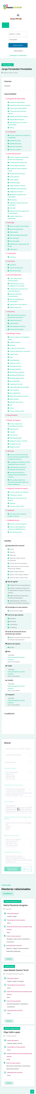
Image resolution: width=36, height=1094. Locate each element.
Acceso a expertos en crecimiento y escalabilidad (19, 136)
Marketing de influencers (16, 375)
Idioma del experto (10, 768)
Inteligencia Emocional (15, 191)
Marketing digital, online (16, 378)
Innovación (10, 261)
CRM (10, 357)
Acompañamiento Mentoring (17, 162)
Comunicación (13, 354)
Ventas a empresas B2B (16, 411)
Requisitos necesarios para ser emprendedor (18, 204)
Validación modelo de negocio (16, 488)
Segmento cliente (14, 447)
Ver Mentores (7, 893)
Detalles (9, 959)
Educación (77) (18, 862)
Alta (18, 825)
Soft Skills (11, 208)
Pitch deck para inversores (16, 326)
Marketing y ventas (12, 333)
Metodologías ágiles (15, 438)
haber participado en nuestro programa (16, 658)
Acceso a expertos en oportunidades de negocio (15, 425)
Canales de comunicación (16, 348)
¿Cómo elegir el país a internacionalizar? (15, 279)
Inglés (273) (18, 774)
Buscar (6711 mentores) (12, 869)
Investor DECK (13, 323)
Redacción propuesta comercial (18, 396)
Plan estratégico (13, 241)
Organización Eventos (15, 384)
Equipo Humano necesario (16, 185)
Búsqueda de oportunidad (15, 99)
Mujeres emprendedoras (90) (18, 858)
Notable (18, 827)
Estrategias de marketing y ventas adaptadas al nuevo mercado (19, 463)
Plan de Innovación (14, 271)
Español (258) (18, 776)
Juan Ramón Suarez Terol (16, 970)
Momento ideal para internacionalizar (15, 295)
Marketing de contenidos (16, 372)
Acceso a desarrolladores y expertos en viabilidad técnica (17, 528)
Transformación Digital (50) (18, 791)
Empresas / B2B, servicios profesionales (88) (18, 860)
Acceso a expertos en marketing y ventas (19, 338)
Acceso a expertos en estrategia (18, 226)
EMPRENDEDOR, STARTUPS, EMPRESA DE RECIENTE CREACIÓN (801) (18, 810)
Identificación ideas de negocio (18, 116)
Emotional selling (14, 182)
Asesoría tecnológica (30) (18, 795)
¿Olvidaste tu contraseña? (18, 55)
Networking (12, 200)
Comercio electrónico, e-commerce (19, 351)
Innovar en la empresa (15, 268)
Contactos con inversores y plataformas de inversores (17, 316)
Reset (27, 869)
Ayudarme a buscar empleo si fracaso (17, 169)
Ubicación (9, 451)
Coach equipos (13, 179)
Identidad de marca (14, 143)
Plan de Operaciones (15, 532)
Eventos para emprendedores (17, 108)
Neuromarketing (13, 381)
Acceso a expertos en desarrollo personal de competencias (18, 158)
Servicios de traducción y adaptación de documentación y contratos (17, 475)
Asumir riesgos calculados (16, 165)
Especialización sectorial (12, 852)
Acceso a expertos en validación (18, 492)
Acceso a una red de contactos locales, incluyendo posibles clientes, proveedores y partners (18, 457)
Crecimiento (10, 132)
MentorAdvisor (11, 415)
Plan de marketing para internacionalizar (16, 300)
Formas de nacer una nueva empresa (17, 112)
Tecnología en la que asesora (13, 785)
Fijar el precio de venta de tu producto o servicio (17, 515)
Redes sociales (13, 399)
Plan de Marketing (14, 393)
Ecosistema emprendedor (16, 102)
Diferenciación (13, 232)
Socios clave (12, 249)
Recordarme (18, 51)
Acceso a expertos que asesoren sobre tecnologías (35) (18, 793)
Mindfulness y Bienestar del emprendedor (17, 196)
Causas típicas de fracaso (16, 173)
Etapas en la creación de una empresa (17, 499)
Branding (11, 345)
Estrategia (9, 222)
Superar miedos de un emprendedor (15, 217)
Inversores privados (14, 320)
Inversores (10, 312)
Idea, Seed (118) (18, 843)
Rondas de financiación (16, 329)
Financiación (10, 253)
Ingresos (11, 432)
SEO (10, 405)
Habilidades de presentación (17, 188)
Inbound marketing (14, 369)
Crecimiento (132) (18, 841)
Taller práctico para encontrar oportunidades (17, 123)
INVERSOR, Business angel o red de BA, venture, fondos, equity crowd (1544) (18, 808)
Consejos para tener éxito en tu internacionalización (18, 290)
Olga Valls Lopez (12, 1032)
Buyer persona (13, 429)
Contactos (12, 257)
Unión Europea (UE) (14, 307)
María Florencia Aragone (16, 905)
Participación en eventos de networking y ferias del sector (17, 468)
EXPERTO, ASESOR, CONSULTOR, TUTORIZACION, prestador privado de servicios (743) (18, 812)
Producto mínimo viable (16, 506)
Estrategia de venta (14, 366)
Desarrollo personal (13, 154)
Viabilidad (9, 510)
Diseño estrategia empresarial (17, 235)
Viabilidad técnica (12, 520)
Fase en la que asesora (11, 835)
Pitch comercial (13, 390)
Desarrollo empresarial (15, 229)
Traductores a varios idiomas (17, 304)
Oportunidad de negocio (16, 119)
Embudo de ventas (14, 140)
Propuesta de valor (14, 444)
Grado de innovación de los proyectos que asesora (17, 818)
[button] (18, 15)
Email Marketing (13, 360)
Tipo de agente (9, 802)
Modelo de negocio (12, 420)
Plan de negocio (13, 238)
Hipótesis (11, 503)
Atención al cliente (14, 342)
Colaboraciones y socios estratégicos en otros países (16, 285)
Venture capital (9, 966)
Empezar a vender (14, 363)
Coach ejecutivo (13, 176)
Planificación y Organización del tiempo (18, 245)
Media (18, 829)
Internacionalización (13, 275)
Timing (11, 127)
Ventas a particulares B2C (12, 901)
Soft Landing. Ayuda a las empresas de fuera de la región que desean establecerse (18, 482)
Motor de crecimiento (15, 146)
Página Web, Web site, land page (18, 387)
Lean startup (12, 435)
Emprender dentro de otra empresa (19, 105)
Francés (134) (18, 778)
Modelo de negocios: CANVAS (17, 441)
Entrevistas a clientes (15, 495)
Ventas (11, 408)
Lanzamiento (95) (18, 845)
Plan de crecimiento (14, 149)
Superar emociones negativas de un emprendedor (18, 212)
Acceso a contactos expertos (17, 524)
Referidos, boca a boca (15, 402)
